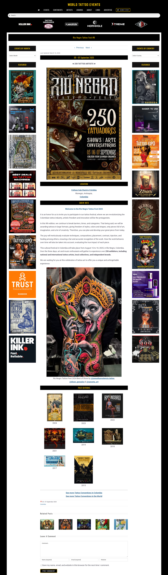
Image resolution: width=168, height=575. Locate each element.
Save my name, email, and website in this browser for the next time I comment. (75, 565)
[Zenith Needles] (145, 172)
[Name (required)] (54, 559)
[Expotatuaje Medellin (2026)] (84, 520)
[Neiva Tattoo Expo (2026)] (65, 520)
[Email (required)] (84, 559)
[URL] (113, 559)
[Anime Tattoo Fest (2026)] (102, 520)
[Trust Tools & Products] (22, 272)
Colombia (84, 197)
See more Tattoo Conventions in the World (84, 496)
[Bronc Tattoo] (22, 107)
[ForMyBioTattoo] (141, 21)
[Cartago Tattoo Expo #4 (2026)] (121, 520)
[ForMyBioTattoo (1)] (145, 337)
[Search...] (84, 15)
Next (88, 47)
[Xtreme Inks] (118, 21)
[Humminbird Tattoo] (145, 107)
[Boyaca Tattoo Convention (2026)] (47, 520)
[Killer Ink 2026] (25, 21)
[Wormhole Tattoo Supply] (95, 21)
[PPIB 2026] (48, 21)
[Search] (9, 15)
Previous (80, 47)
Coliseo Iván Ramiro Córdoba (84, 190)
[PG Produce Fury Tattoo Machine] (145, 272)
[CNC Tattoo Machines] (22, 172)
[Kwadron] (71, 21)
